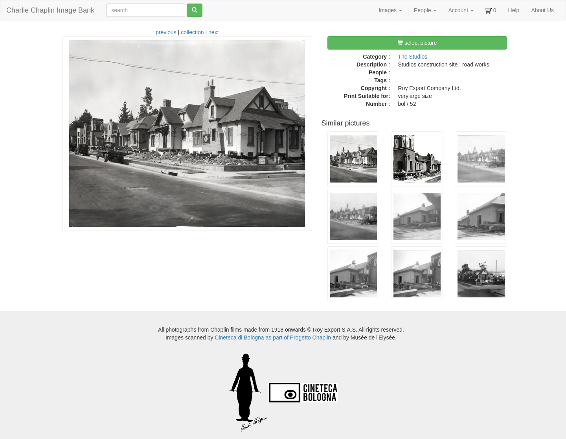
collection (192, 32)
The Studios (413, 56)
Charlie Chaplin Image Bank (50, 10)
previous (166, 32)
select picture (417, 43)
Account (460, 10)
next (213, 32)
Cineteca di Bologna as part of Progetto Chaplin (273, 337)
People (425, 10)
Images (390, 10)
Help (514, 10)
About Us (542, 10)
